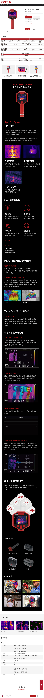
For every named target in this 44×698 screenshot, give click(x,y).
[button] (42, 626)
